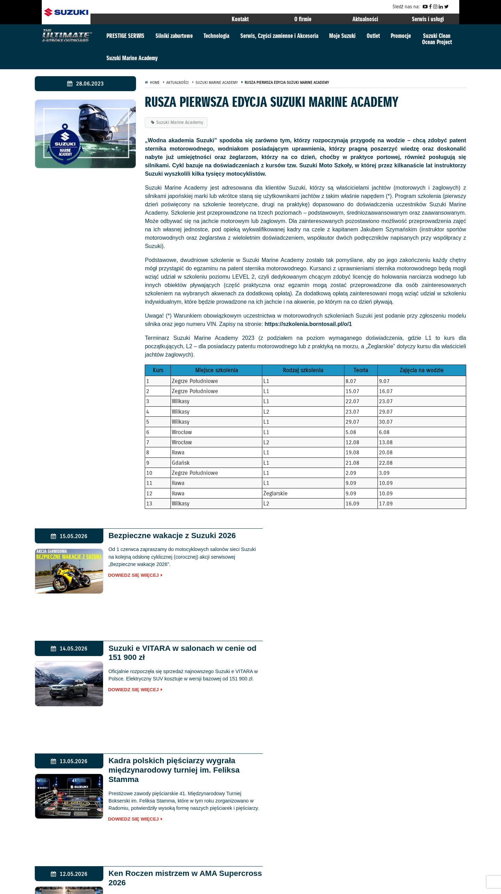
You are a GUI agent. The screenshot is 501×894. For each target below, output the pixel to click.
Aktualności (365, 19)
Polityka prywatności (118, 884)
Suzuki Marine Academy (132, 58)
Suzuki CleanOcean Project (437, 39)
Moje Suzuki (342, 36)
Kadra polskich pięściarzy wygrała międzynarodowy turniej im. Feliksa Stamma (168, 657)
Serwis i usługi (428, 19)
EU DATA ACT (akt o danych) (215, 884)
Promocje (401, 36)
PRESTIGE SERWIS (125, 36)
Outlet (373, 36)
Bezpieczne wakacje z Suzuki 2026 (167, 535)
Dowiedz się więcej (128, 575)
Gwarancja (58, 884)
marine (125, 844)
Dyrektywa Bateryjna (268, 884)
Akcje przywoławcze (163, 884)
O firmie (302, 19)
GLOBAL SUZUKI (437, 777)
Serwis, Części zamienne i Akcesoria (279, 36)
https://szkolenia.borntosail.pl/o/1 (309, 324)
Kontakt (240, 19)
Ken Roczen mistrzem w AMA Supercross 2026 (378, 653)
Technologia (216, 36)
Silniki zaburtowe (174, 36)
